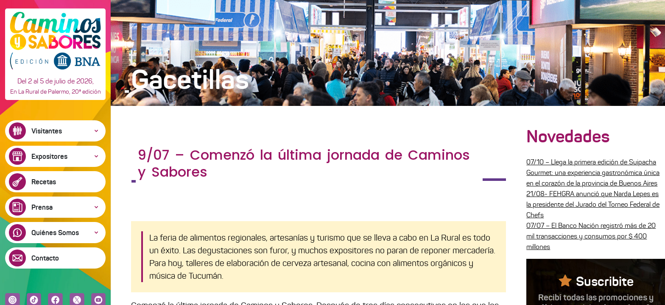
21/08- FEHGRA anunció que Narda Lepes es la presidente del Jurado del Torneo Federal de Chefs (592, 204)
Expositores (49, 156)
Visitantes (46, 131)
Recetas (43, 181)
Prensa (42, 207)
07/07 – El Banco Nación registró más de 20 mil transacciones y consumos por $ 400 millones (591, 236)
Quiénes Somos (55, 232)
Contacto (45, 258)
